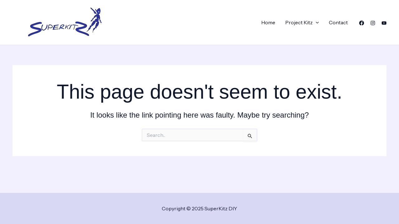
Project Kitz (302, 22)
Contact (338, 22)
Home (268, 22)
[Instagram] (372, 23)
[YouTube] (384, 23)
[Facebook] (361, 23)
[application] (316, 22)
